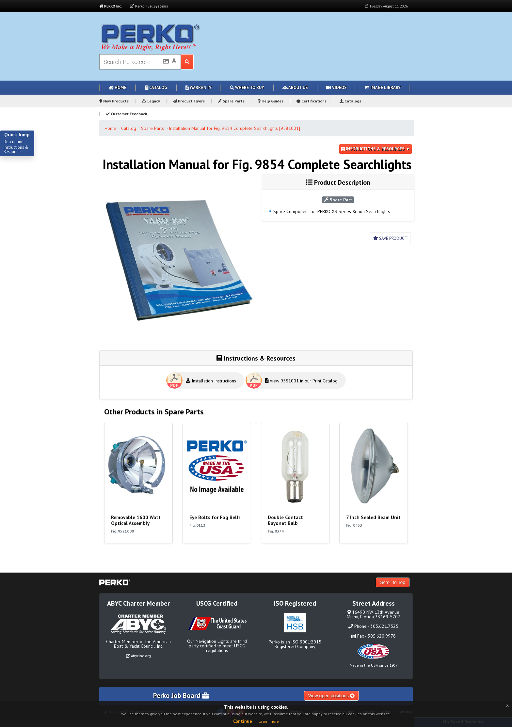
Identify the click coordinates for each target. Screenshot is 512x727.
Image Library (383, 87)
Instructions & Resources (16, 149)
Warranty (198, 87)
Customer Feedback (126, 113)
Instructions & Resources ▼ (375, 149)
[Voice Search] (174, 62)
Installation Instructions (211, 381)
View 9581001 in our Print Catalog (301, 381)
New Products (114, 101)
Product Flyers (189, 101)
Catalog (156, 87)
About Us (295, 87)
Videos (336, 87)
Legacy (151, 101)
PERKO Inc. (110, 6)
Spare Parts (231, 101)
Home (117, 87)
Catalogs (350, 101)
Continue (242, 721)
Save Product (390, 238)
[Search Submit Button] (187, 62)
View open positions (331, 695)
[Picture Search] (164, 62)
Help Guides (270, 101)
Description (14, 142)
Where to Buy (247, 87)
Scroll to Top (392, 582)
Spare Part (338, 200)
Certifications (311, 101)
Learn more (269, 721)
